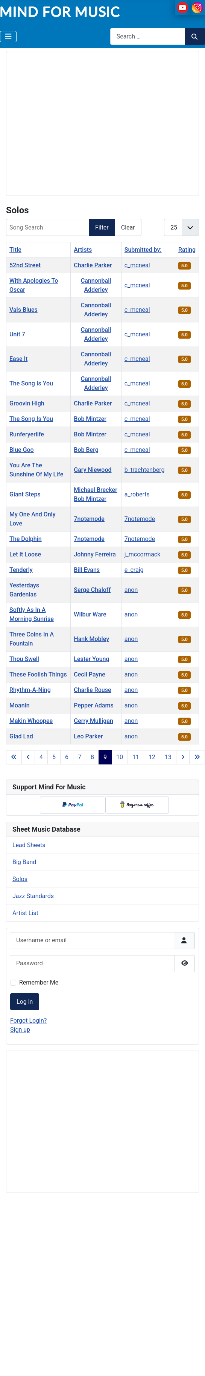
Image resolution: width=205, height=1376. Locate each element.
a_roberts (137, 494)
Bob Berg (86, 449)
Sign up (20, 1029)
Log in (25, 1001)
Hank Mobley (91, 639)
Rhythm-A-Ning (30, 689)
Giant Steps (25, 494)
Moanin (19, 705)
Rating (187, 249)
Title (15, 249)
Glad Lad (21, 736)
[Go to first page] (14, 757)
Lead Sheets (29, 845)
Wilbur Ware (90, 614)
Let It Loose (25, 554)
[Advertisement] (70, 122)
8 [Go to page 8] (92, 757)
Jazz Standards (33, 896)
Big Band (24, 862)
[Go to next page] (183, 757)
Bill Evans (87, 569)
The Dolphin (25, 538)
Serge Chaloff (92, 589)
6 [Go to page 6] (66, 757)
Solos (19, 879)
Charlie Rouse (92, 689)
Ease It (18, 358)
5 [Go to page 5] (54, 757)
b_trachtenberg (145, 469)
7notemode (89, 518)
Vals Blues (23, 309)
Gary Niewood (92, 469)
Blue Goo (21, 449)
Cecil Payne (89, 674)
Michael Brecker (95, 489)
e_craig (134, 569)
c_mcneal (137, 265)
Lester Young (91, 659)
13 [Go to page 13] (168, 757)
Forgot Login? (28, 1020)
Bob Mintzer (90, 418)
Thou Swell (24, 659)
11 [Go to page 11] (135, 757)
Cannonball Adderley (96, 285)
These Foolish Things (38, 674)
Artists (83, 249)
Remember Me (38, 982)
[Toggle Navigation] (8, 36)
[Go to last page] (197, 757)
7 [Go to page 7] (79, 757)
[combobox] (147, 36)
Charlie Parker (93, 265)
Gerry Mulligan (93, 720)
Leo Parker (88, 736)
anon (131, 589)
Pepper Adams (93, 705)
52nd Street (25, 265)
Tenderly (21, 569)
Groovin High (26, 403)
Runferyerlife (26, 434)
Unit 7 (17, 334)
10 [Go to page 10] (119, 757)
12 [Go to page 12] (152, 757)
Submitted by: (143, 249)
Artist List (25, 913)
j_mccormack (143, 554)
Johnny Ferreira (95, 554)
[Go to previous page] (28, 757)
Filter (102, 227)
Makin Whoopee (31, 720)
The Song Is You (31, 383)
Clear (128, 227)
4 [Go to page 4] (41, 757)
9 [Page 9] (105, 757)
